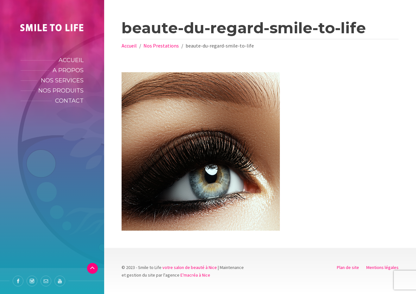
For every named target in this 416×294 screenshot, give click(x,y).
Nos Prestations (161, 45)
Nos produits (61, 90)
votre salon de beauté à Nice (189, 267)
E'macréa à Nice (195, 275)
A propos (68, 70)
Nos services (62, 80)
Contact (69, 100)
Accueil (71, 60)
